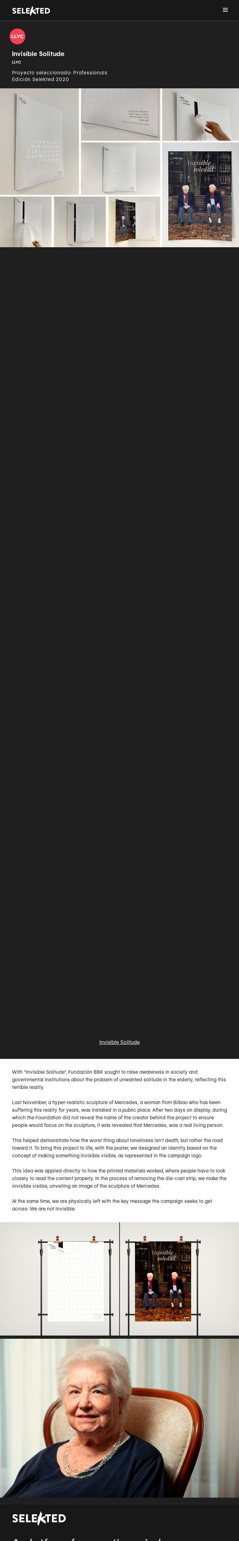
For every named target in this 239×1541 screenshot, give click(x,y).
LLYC (16, 62)
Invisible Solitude (119, 1042)
